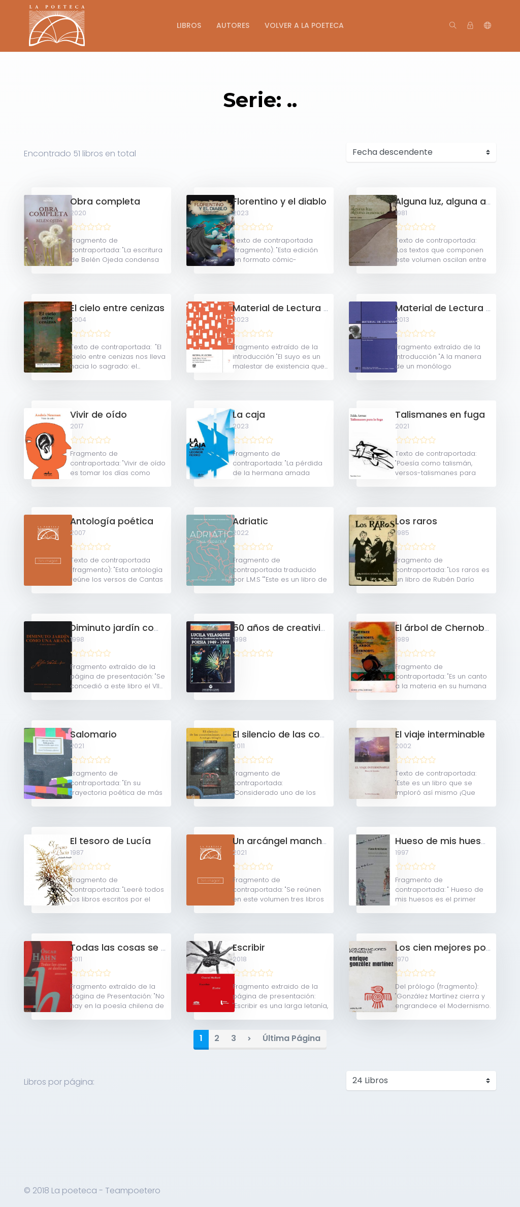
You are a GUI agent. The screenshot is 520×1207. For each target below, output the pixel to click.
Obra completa (105, 201)
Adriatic (250, 521)
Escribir (249, 948)
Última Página (291, 1038)
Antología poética (111, 521)
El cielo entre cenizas (117, 308)
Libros (189, 25)
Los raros (416, 521)
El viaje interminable (440, 734)
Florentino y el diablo (280, 201)
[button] (487, 26)
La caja (249, 415)
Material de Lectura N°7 (286, 308)
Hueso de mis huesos (443, 841)
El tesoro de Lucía (110, 841)
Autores (232, 25)
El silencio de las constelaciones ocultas (324, 734)
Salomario (93, 734)
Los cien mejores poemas (453, 948)
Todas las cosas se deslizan (134, 948)
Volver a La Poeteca (304, 25)
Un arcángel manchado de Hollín (307, 841)
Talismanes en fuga (440, 415)
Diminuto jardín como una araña (144, 628)
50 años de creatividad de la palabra (317, 628)
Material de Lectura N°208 (454, 308)
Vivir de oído (98, 415)
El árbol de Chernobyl (443, 628)
